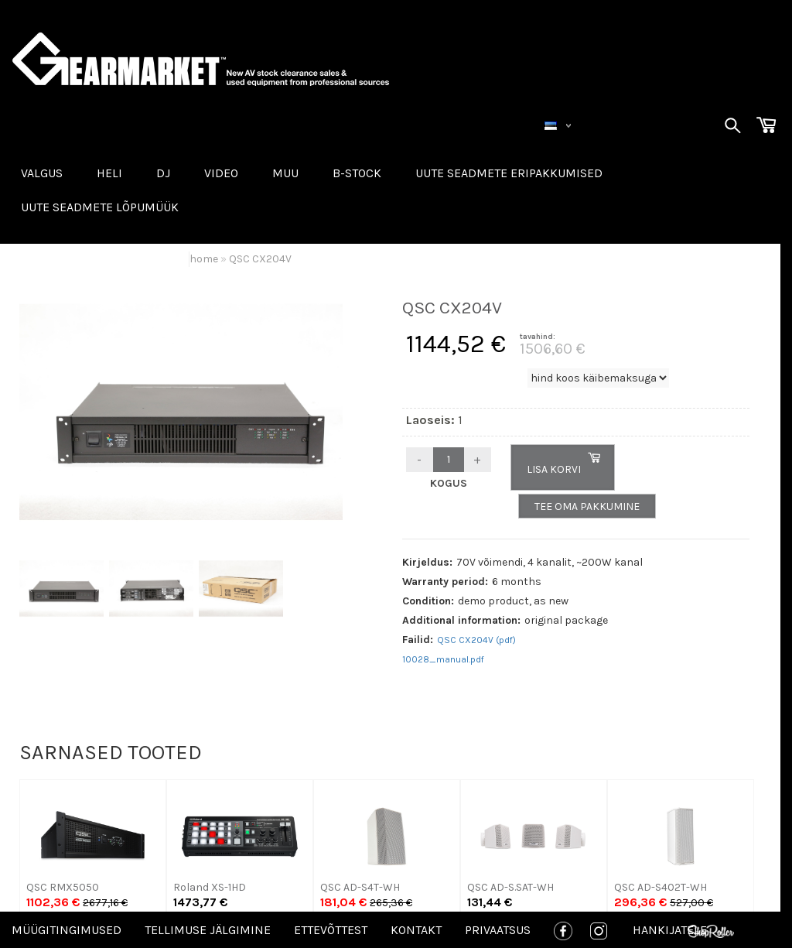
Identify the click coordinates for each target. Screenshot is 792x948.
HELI (109, 173)
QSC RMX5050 (62, 887)
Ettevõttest (330, 929)
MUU (285, 173)
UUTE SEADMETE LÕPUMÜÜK (100, 207)
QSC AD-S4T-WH (360, 887)
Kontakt (416, 929)
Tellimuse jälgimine (208, 929)
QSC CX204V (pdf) (476, 640)
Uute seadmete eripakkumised (509, 173)
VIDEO (221, 173)
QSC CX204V (260, 258)
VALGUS (42, 173)
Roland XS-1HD (209, 887)
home (203, 258)
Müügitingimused (66, 929)
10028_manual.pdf (443, 659)
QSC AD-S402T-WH (660, 887)
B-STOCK (357, 173)
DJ (163, 173)
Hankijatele (670, 929)
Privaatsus (498, 929)
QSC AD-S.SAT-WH (510, 887)
